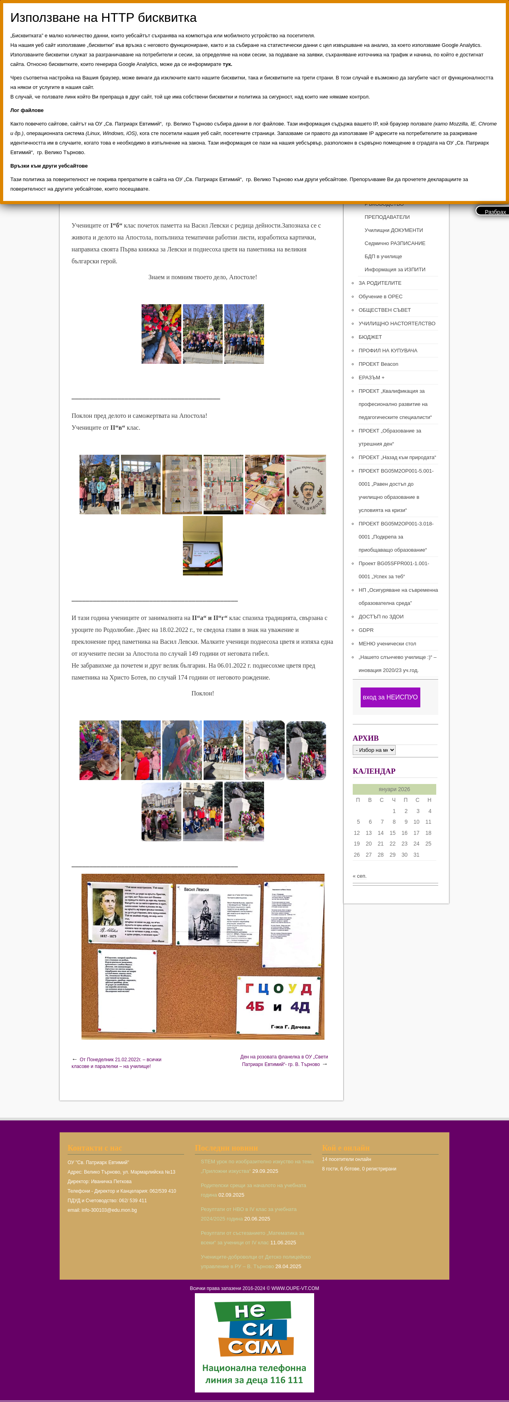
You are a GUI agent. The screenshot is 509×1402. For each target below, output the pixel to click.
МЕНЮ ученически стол (387, 644)
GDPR (366, 630)
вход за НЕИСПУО (390, 697)
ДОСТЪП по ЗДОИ (381, 617)
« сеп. (360, 876)
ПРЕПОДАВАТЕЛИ (387, 217)
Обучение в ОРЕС (380, 296)
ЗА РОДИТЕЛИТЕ (380, 283)
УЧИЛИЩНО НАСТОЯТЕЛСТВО (397, 323)
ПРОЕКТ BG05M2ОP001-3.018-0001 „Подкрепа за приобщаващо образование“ (396, 537)
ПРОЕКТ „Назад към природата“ (397, 457)
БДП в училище (383, 256)
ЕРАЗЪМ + (372, 377)
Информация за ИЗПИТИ (395, 269)
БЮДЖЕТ (370, 337)
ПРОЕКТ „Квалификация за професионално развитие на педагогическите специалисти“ (395, 404)
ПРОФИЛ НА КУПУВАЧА (388, 350)
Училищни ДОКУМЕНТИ (394, 230)
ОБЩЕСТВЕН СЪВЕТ (385, 310)
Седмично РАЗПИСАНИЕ (395, 243)
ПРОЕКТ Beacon (378, 364)
